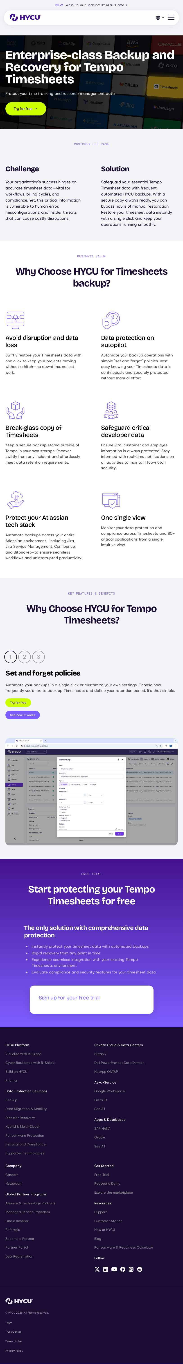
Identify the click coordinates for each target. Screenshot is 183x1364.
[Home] (26, 18)
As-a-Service (105, 1082)
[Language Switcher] (160, 17)
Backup (11, 1100)
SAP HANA (102, 1128)
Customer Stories (108, 1221)
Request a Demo (107, 1183)
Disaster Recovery (20, 1118)
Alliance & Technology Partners (30, 1203)
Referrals (12, 1229)
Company (13, 1166)
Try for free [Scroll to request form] (26, 108)
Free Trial (101, 1175)
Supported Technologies (24, 1153)
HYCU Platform (17, 1045)
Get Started (104, 1166)
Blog (97, 1238)
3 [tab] (38, 656)
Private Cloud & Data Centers (118, 1045)
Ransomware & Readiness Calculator (123, 1247)
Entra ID (100, 1100)
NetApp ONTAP (106, 1071)
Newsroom (13, 1183)
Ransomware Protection (24, 1135)
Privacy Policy (14, 1351)
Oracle (99, 1137)
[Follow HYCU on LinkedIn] (105, 1269)
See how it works (22, 715)
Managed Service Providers (27, 1212)
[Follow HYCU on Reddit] (139, 1269)
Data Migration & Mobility (26, 1109)
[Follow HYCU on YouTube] (114, 1269)
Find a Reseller (17, 1221)
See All (99, 1109)
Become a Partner (19, 1238)
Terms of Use (13, 1341)
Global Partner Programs (26, 1194)
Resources (102, 1203)
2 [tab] (24, 656)
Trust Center (13, 1332)
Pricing (11, 1080)
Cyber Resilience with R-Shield (29, 1062)
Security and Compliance (25, 1144)
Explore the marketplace (113, 1192)
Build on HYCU (16, 1071)
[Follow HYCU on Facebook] (123, 1269)
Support (100, 1212)
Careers (11, 1175)
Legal (9, 1322)
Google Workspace (109, 1091)
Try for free (18, 703)
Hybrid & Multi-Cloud (21, 1126)
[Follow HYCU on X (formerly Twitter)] (97, 1269)
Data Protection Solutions (26, 1091)
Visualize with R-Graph (23, 1054)
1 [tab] (10, 656)
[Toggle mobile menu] (171, 18)
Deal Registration (19, 1256)
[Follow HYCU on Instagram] (131, 1269)
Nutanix (100, 1054)
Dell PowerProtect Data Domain (119, 1062)
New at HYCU (104, 1229)
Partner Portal (16, 1247)
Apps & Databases (109, 1119)
